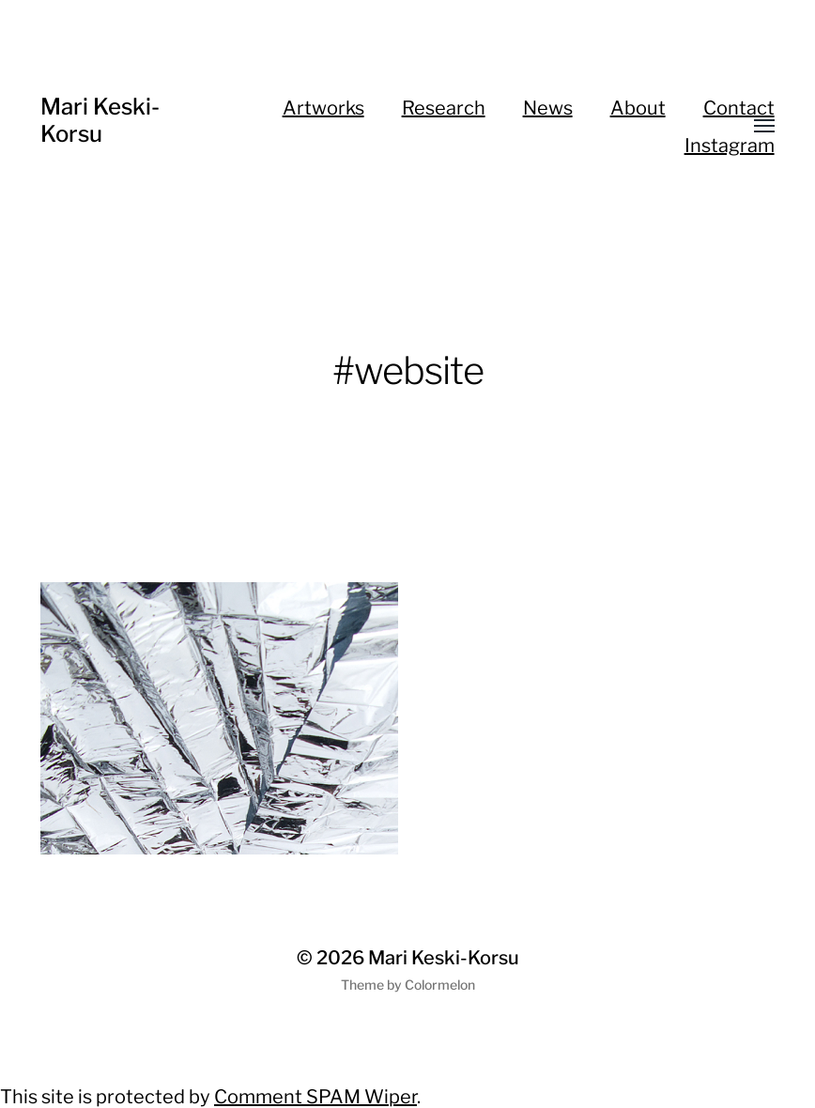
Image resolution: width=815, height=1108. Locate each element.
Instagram (729, 145)
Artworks (323, 108)
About (638, 108)
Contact (739, 108)
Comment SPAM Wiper (315, 1096)
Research (443, 108)
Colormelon (440, 985)
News (548, 108)
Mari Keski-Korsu (100, 120)
